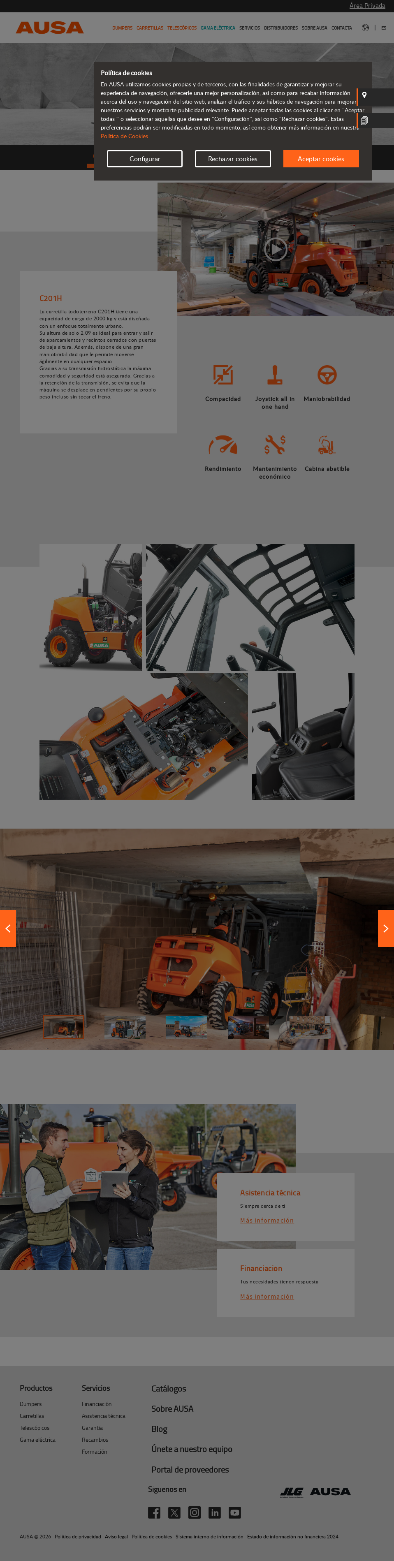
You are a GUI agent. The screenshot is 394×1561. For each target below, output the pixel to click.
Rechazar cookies (232, 158)
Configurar (145, 158)
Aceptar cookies (321, 158)
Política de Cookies (124, 136)
